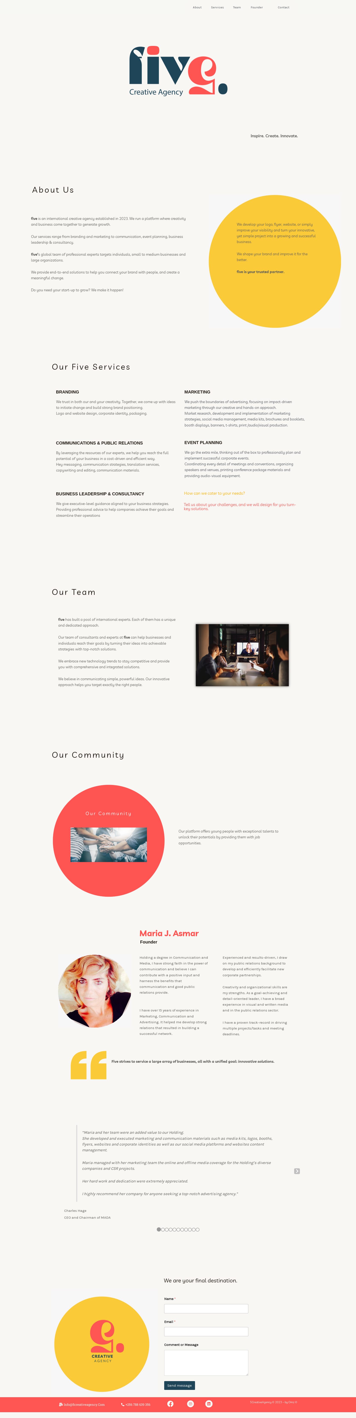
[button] (136, 1404)
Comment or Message (181, 1345)
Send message (179, 1385)
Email (170, 1322)
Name (170, 1299)
